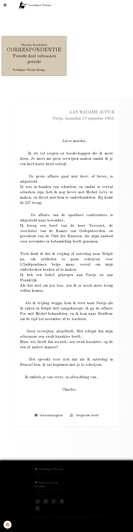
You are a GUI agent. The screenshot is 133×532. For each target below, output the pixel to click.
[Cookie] (7, 525)
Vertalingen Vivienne (48, 469)
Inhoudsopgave (48, 415)
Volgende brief (84, 415)
